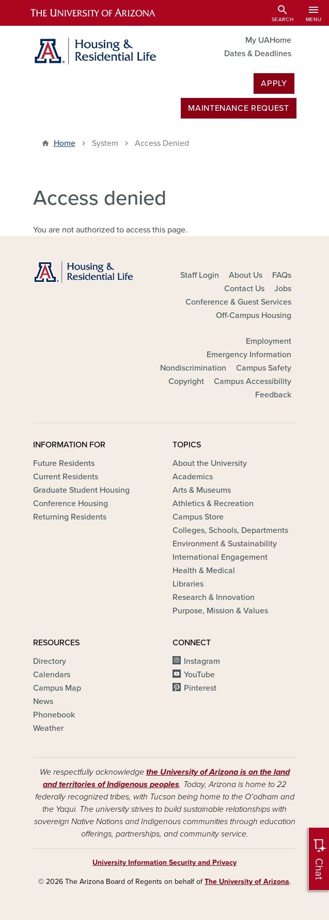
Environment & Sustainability (225, 544)
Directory (49, 661)
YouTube (199, 675)
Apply (274, 83)
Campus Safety (263, 368)
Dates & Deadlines (257, 53)
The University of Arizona (247, 881)
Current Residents (65, 477)
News (43, 701)
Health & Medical (204, 570)
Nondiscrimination (193, 368)
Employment (268, 341)
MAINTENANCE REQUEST (238, 108)
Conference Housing (70, 503)
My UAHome (268, 40)
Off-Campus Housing (253, 315)
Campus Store (198, 517)
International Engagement (220, 557)
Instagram (202, 661)
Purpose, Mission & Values (220, 611)
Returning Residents (69, 517)
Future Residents (64, 463)
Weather (48, 728)
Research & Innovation (214, 597)
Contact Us (244, 288)
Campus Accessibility (252, 381)
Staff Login (199, 275)
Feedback (273, 395)
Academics (193, 477)
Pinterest (200, 688)
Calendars (51, 675)
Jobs (282, 288)
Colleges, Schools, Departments (230, 530)
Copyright (186, 381)
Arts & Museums (202, 490)
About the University (210, 463)
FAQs (281, 275)
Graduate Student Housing (81, 490)
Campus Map (57, 688)
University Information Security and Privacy (164, 862)
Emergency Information (249, 354)
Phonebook (54, 715)
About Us (245, 275)
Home (64, 143)
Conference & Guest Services (238, 302)
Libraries (188, 584)
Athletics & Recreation (213, 503)
